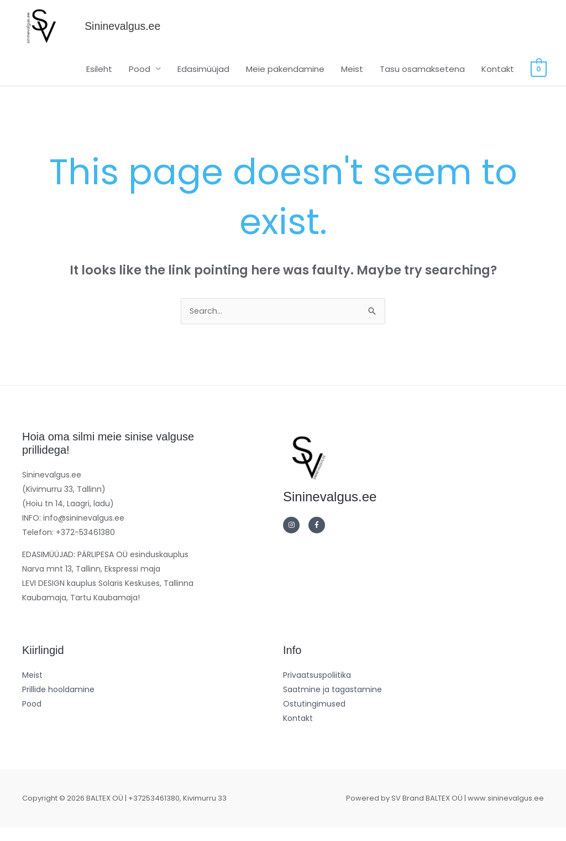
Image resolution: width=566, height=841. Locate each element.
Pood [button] (140, 81)
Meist (353, 81)
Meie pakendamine (286, 81)
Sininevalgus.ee (145, 33)
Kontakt (499, 81)
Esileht (100, 81)
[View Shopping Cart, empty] (539, 81)
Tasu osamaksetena (423, 81)
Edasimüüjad (204, 81)
